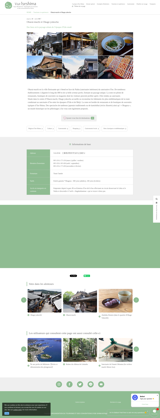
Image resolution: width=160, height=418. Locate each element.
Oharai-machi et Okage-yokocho (61, 12)
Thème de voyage (79, 6)
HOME (29, 12)
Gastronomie (62, 128)
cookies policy (17, 410)
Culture (49, 128)
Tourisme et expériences (41, 12)
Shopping (76, 128)
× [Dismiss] (157, 395)
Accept (6, 413)
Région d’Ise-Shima (34, 128)
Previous (23, 300)
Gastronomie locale (91, 128)
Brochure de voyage (115, 402)
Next (136, 300)
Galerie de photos (80, 402)
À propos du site (44, 402)
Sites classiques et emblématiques (113, 128)
